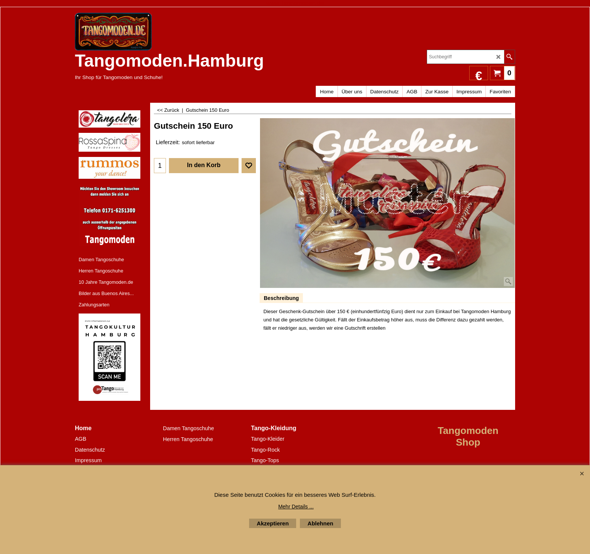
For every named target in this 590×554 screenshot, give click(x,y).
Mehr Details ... (295, 507)
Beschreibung (281, 298)
